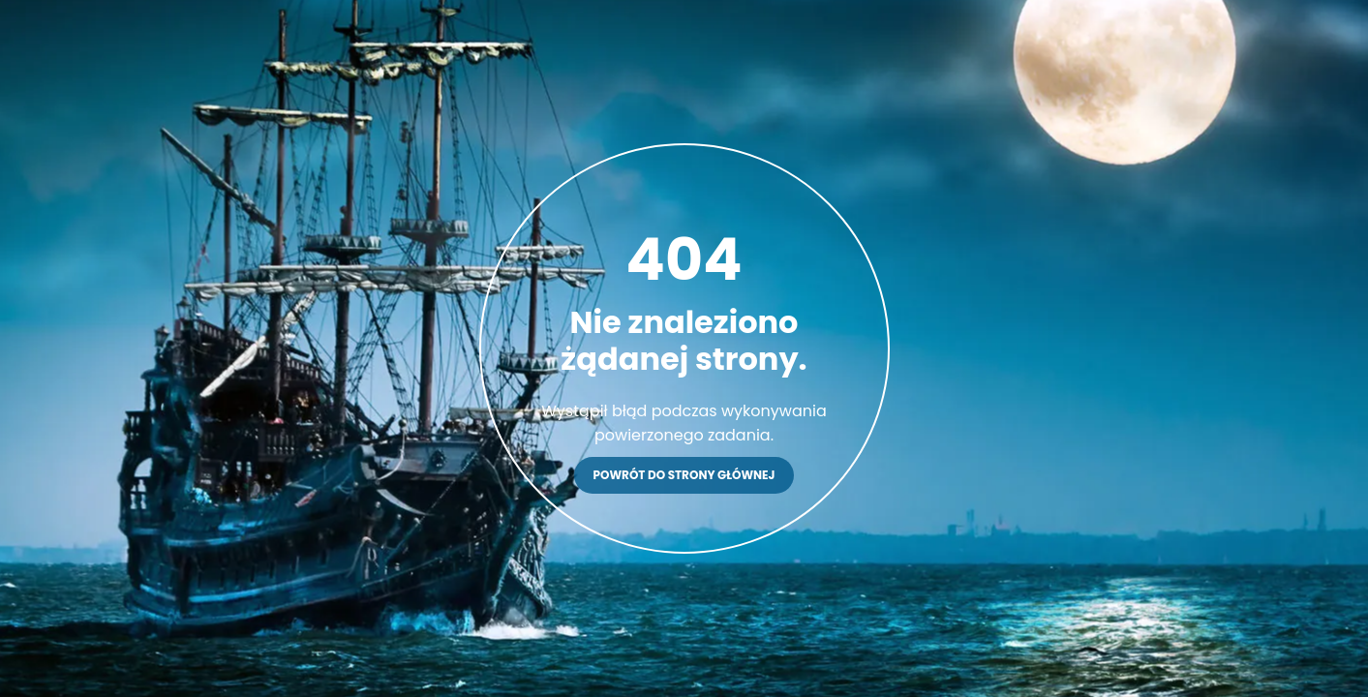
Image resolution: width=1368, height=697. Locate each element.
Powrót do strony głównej (684, 475)
